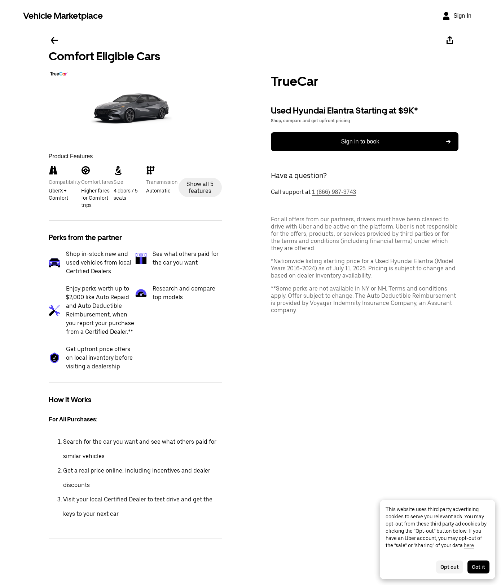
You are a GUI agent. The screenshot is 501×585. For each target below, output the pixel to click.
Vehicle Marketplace (63, 15)
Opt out (449, 567)
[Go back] (54, 40)
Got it (478, 567)
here (469, 545)
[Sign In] (457, 16)
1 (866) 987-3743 (334, 192)
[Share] (449, 40)
